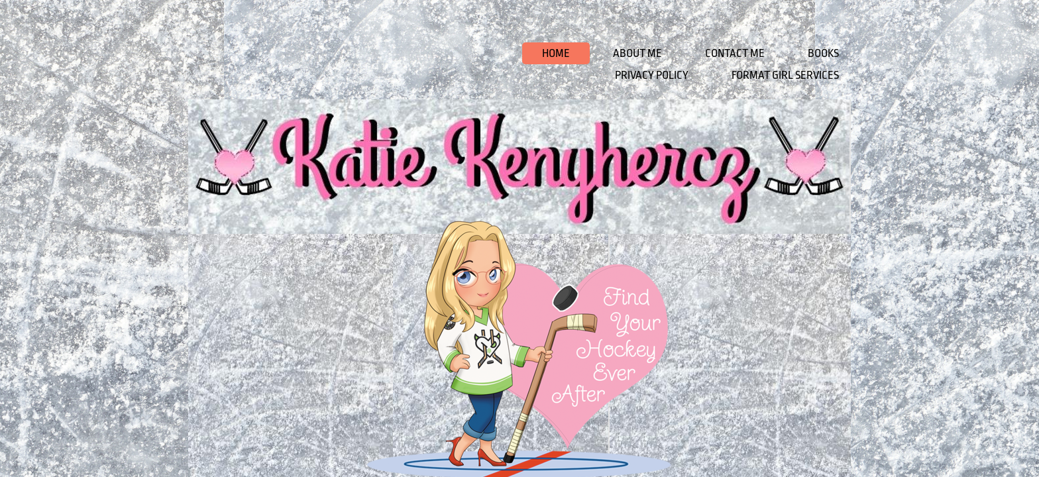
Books (823, 53)
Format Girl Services (785, 75)
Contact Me (735, 53)
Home (556, 53)
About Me (637, 53)
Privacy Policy (651, 75)
